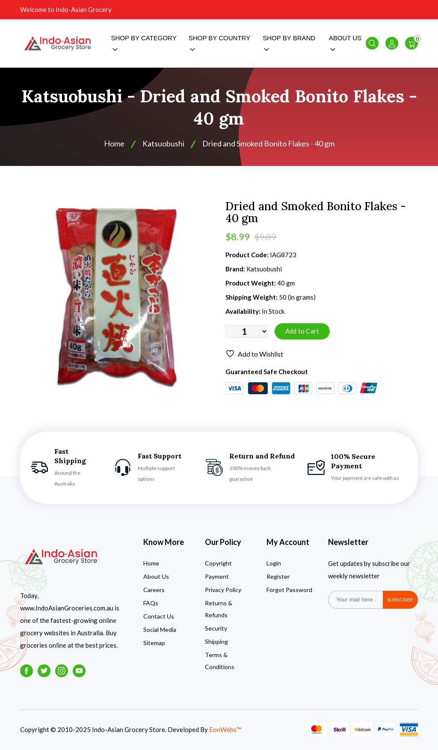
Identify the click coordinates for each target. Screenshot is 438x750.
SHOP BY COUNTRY (219, 42)
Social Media (159, 629)
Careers (154, 589)
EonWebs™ (225, 729)
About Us (156, 576)
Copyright (218, 563)
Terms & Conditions (219, 660)
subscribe (400, 599)
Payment (217, 576)
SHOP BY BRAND (289, 42)
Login (273, 563)
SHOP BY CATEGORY (144, 42)
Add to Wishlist (254, 353)
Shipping (216, 641)
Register (278, 576)
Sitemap (154, 642)
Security (216, 628)
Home (114, 143)
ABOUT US (345, 42)
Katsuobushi (163, 143)
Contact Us (158, 616)
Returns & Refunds (218, 609)
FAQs (150, 603)
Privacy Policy (223, 589)
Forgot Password (289, 589)
